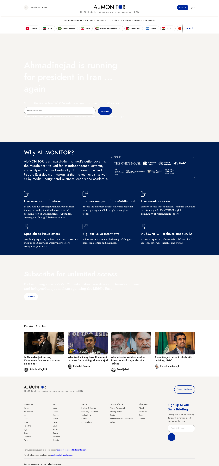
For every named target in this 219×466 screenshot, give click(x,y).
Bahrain (56, 415)
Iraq (54, 404)
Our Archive (86, 422)
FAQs (112, 415)
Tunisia (55, 433)
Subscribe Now (184, 389)
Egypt (26, 429)
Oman (55, 411)
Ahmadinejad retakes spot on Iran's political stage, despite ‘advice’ (128, 360)
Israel (26, 422)
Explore (138, 21)
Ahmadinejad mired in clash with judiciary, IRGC (173, 358)
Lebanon (27, 436)
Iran (25, 415)
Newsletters (35, 8)
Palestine (27, 425)
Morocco (56, 436)
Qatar (26, 433)
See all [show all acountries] (189, 29)
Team (141, 415)
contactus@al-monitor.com (61, 455)
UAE (26, 418)
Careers (142, 418)
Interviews (150, 21)
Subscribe (182, 8)
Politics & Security (73, 21)
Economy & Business (121, 21)
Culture (89, 21)
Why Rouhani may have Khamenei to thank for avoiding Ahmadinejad (88, 358)
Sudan (55, 429)
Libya (55, 425)
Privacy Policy (116, 411)
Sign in (192, 8)
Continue (31, 296)
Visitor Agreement (117, 408)
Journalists (143, 411)
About (141, 408)
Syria (26, 440)
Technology (102, 21)
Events (44, 8)
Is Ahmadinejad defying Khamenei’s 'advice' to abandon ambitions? (42, 360)
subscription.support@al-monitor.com (71, 449)
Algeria (56, 440)
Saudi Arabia (29, 411)
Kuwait (55, 418)
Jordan (55, 408)
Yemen (55, 422)
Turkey (26, 408)
